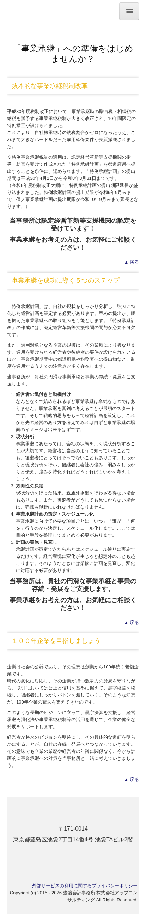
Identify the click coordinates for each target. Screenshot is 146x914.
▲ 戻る (131, 262)
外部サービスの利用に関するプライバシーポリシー (85, 885)
